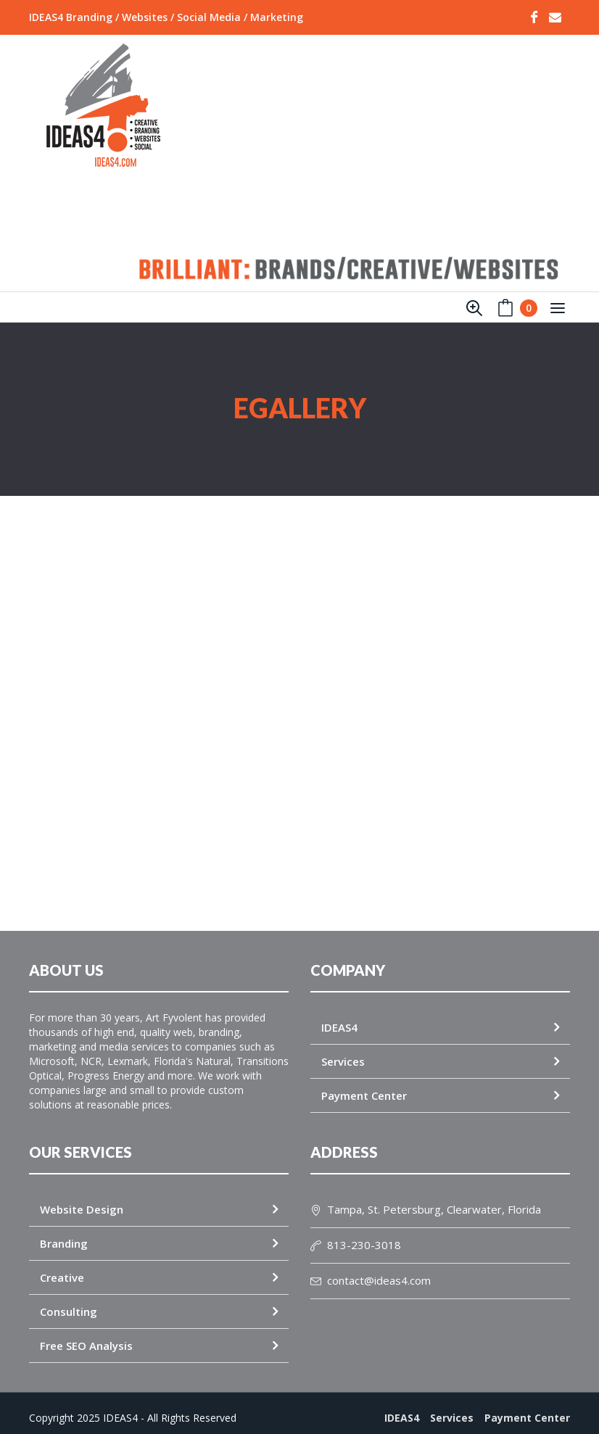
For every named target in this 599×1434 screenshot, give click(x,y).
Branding (64, 1230)
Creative (62, 1264)
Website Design (81, 1196)
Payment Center (364, 1082)
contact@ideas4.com (370, 1267)
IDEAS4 (339, 1014)
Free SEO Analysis (86, 1332)
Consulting (68, 1298)
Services (343, 1048)
